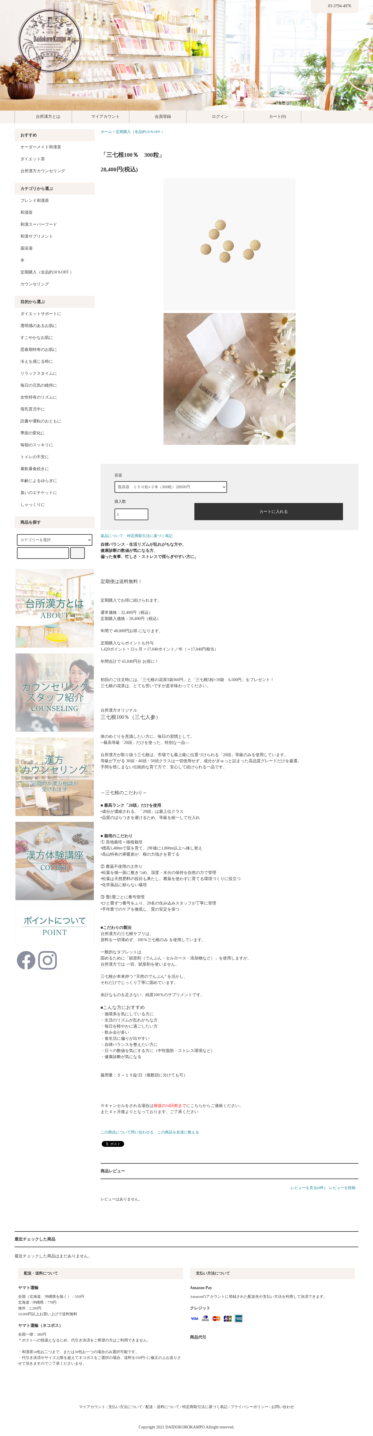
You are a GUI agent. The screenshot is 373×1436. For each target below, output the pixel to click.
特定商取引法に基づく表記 (150, 536)
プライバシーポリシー (249, 1407)
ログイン (215, 116)
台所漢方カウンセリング (42, 171)
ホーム (106, 132)
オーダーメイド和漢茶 (40, 147)
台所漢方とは (43, 116)
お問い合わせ (282, 1407)
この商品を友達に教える (178, 1132)
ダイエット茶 (32, 159)
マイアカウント (100, 116)
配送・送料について (162, 1407)
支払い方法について (125, 1407)
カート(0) (272, 116)
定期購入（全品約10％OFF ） (140, 132)
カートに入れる (268, 510)
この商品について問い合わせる (127, 1132)
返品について (112, 536)
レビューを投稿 (342, 1188)
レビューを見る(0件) (308, 1188)
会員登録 (158, 116)
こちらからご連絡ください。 (216, 1105)
